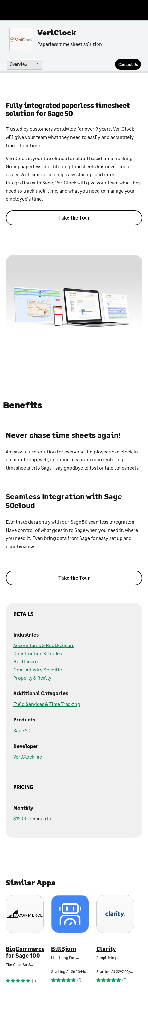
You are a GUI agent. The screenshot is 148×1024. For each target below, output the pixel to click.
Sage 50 (21, 730)
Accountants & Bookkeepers (43, 645)
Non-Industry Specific (37, 669)
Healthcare (25, 661)
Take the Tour (74, 218)
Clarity (106, 949)
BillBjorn (63, 949)
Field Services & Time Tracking (46, 704)
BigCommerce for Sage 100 (25, 952)
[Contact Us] (128, 64)
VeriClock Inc (27, 756)
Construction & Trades (37, 653)
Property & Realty (32, 678)
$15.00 (20, 818)
